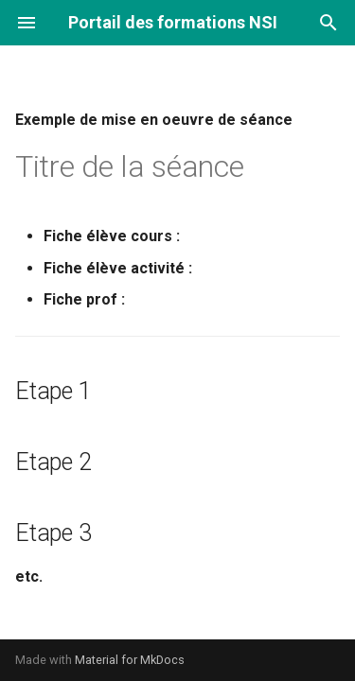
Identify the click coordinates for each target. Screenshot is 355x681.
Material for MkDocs (130, 660)
